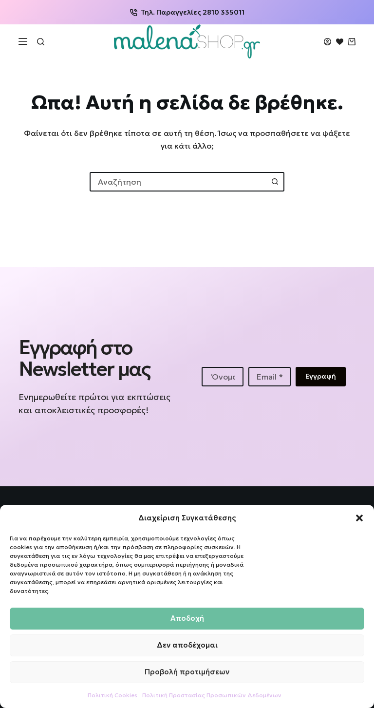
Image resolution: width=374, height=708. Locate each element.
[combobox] (178, 181)
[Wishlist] (339, 41)
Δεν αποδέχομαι (187, 645)
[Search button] (274, 182)
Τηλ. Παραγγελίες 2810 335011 (187, 12)
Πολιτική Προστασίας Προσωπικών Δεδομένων (211, 695)
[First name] (222, 376)
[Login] (327, 41)
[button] (359, 518)
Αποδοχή (187, 618)
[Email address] (269, 376)
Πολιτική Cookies (112, 695)
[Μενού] (23, 41)
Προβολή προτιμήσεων (187, 671)
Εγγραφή (320, 376)
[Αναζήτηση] (40, 41)
